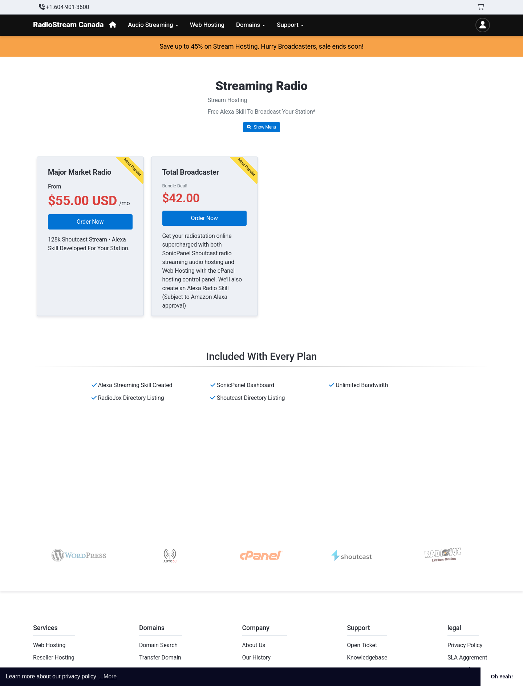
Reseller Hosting (53, 657)
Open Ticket (362, 645)
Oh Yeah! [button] (502, 676)
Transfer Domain (160, 657)
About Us (253, 645)
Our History (256, 657)
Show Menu (261, 127)
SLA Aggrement (467, 657)
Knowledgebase (367, 657)
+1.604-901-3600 (64, 7)
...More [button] (108, 676)
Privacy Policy (464, 645)
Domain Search (158, 645)
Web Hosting (49, 645)
